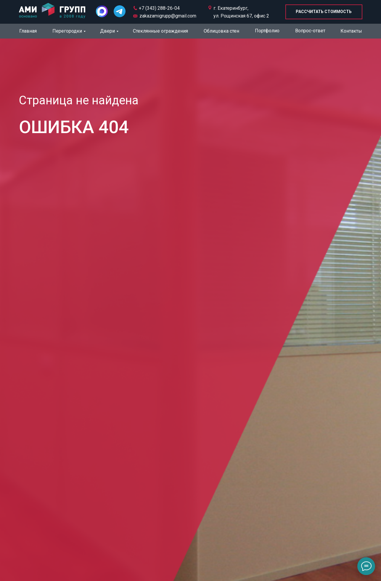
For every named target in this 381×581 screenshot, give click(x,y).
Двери (107, 31)
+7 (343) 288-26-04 (159, 8)
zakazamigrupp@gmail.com (167, 16)
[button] (323, 11)
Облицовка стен (221, 31)
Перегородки (67, 31)
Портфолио (267, 30)
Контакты (351, 31)
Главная (28, 31)
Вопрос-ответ (310, 30)
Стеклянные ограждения (160, 31)
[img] (52, 11)
